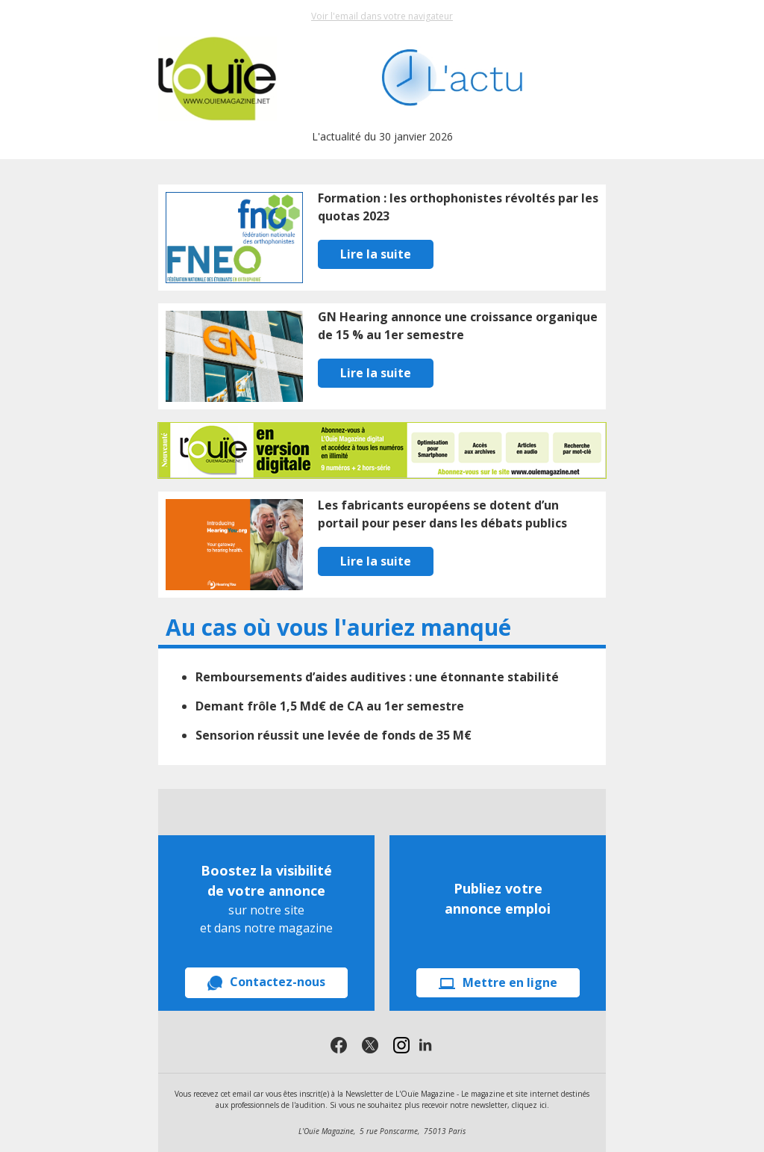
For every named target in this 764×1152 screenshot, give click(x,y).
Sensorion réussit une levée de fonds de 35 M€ (333, 735)
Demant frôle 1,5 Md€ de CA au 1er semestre (329, 706)
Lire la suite (375, 254)
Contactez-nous (266, 982)
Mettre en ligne (498, 982)
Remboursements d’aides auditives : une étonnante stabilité (377, 677)
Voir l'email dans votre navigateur (382, 16)
